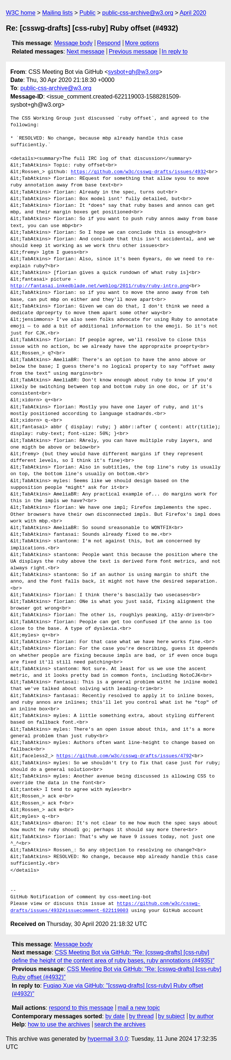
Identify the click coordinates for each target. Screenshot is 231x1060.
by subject (171, 1016)
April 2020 (193, 13)
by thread (141, 1016)
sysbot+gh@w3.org (133, 72)
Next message (85, 51)
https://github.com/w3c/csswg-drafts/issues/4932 (138, 172)
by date (114, 1016)
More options (142, 43)
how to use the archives (59, 1024)
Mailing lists (57, 13)
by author (201, 1016)
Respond (109, 43)
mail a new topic (139, 1008)
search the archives (120, 1024)
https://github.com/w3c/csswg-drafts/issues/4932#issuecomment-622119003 (105, 907)
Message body (73, 43)
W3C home (20, 13)
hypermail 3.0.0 (107, 1039)
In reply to (174, 51)
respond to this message (81, 1008)
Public (87, 13)
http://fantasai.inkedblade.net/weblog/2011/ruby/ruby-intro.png (99, 286)
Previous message (133, 51)
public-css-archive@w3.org (137, 13)
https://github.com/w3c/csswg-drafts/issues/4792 (124, 756)
